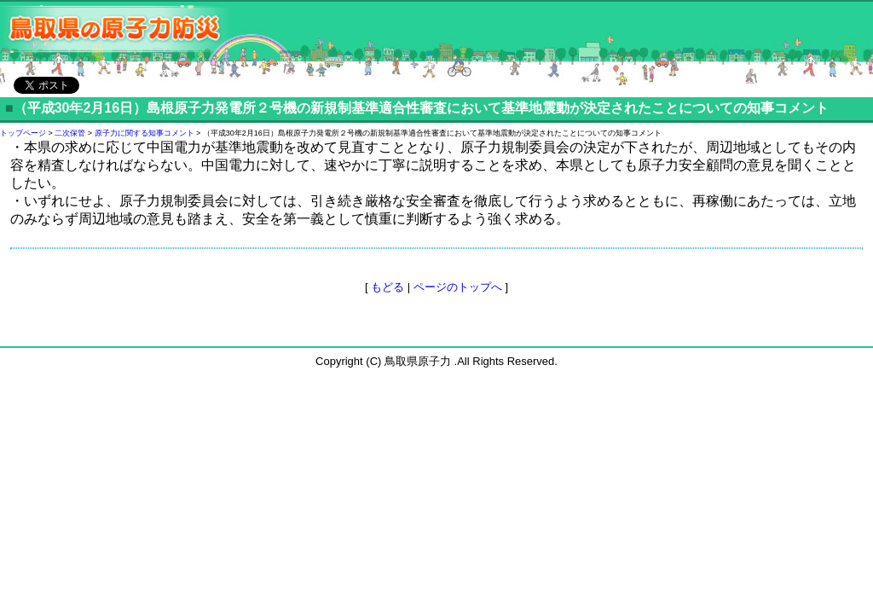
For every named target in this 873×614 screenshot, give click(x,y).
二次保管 (70, 133)
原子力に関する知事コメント (144, 133)
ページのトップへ (457, 287)
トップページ (23, 133)
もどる (387, 287)
